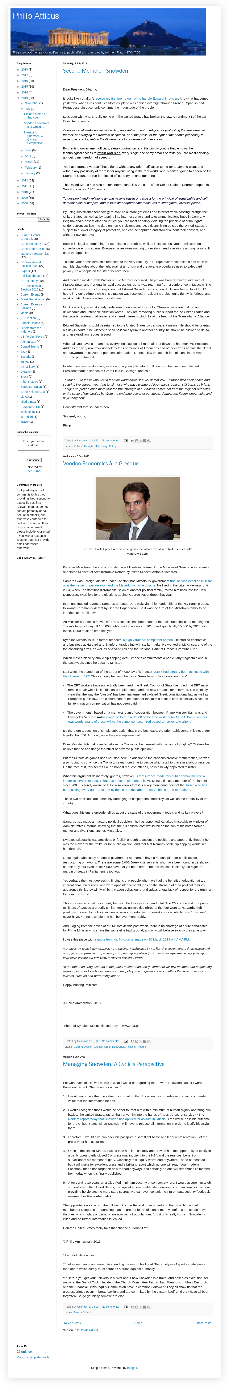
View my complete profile (33, 1357)
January (30, 173)
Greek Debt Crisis (114, 1046)
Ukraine (26, 371)
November (32, 103)
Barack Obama (83, 1312)
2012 (25, 180)
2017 (25, 75)
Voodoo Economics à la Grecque (101, 464)
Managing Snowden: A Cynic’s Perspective (114, 1064)
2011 (25, 186)
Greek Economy (31, 243)
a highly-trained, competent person (148, 640)
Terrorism (27, 416)
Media (25, 313)
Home (138, 1323)
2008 (25, 203)
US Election (28, 318)
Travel (25, 421)
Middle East (28, 401)
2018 (25, 69)
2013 (25, 98)
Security (26, 356)
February (31, 167)
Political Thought (83, 446)
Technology (28, 411)
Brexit (24, 376)
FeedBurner (33, 471)
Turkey (25, 361)
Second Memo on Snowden (95, 71)
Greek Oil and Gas (33, 391)
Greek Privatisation (33, 299)
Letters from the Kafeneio (31, 329)
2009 (25, 197)
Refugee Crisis (30, 406)
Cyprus (25, 271)
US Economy (29, 280)
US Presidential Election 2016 (31, 287)
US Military (28, 366)
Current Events (30, 294)
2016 (25, 81)
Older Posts (203, 1323)
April (28, 156)
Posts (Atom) (89, 1330)
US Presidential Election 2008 (31, 264)
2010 (25, 192)
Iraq (23, 351)
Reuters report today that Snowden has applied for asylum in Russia (117, 1119)
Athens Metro (29, 381)
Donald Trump (30, 346)
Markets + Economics (35, 253)
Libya (24, 396)
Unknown (27, 1351)
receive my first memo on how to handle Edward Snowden (136, 98)
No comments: (111, 440)
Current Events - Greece (88, 1046)
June (28, 150)
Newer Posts (72, 1323)
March (29, 161)
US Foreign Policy (105, 446)
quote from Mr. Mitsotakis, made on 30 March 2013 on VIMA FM (143, 939)
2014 (25, 92)
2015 (25, 86)
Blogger (132, 1368)
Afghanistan (28, 341)
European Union (31, 386)
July (28, 109)
